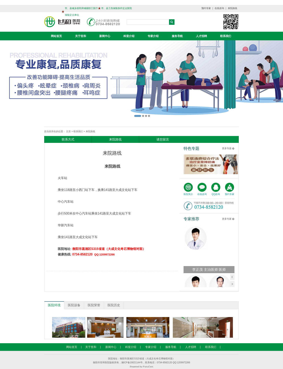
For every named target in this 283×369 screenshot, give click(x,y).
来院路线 (232, 8)
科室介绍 (128, 36)
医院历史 (114, 305)
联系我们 (225, 36)
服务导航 (177, 36)
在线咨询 (219, 8)
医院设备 (74, 305)
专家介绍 (153, 36)
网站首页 (56, 36)
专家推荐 (191, 219)
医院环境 (54, 305)
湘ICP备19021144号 (132, 362)
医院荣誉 (94, 305)
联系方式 (68, 139)
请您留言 (162, 139)
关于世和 (80, 36)
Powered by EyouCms (141, 366)
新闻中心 (104, 36)
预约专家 (206, 8)
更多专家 (227, 218)
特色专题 (191, 148)
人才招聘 (201, 36)
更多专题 (227, 148)
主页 (68, 131)
